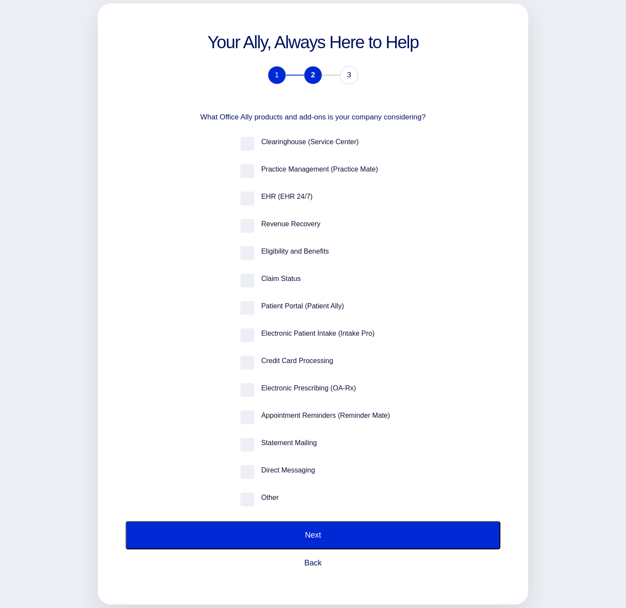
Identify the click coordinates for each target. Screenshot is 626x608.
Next (313, 535)
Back (313, 562)
